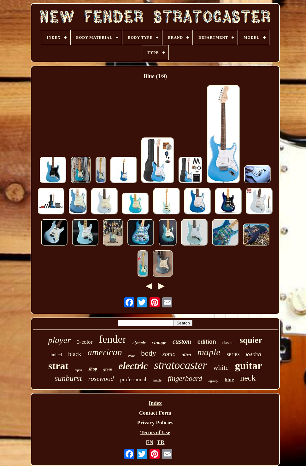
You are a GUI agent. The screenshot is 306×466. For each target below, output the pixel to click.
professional (133, 379)
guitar (248, 365)
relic (131, 356)
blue (229, 379)
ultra (186, 354)
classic (227, 342)
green (107, 369)
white (221, 367)
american (104, 352)
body (148, 353)
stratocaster (180, 365)
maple (208, 352)
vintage (159, 342)
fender (112, 339)
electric (133, 365)
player (59, 340)
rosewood (101, 378)
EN (149, 442)
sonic (168, 354)
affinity (213, 381)
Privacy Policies (155, 423)
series (233, 354)
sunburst (68, 378)
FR (161, 442)
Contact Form (155, 413)
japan (78, 370)
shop (92, 369)
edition (206, 342)
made (157, 380)
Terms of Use (155, 432)
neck (248, 377)
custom (182, 341)
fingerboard (185, 378)
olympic (139, 342)
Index (155, 403)
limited (55, 354)
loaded (253, 354)
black (74, 354)
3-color (84, 342)
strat (58, 365)
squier (250, 340)
